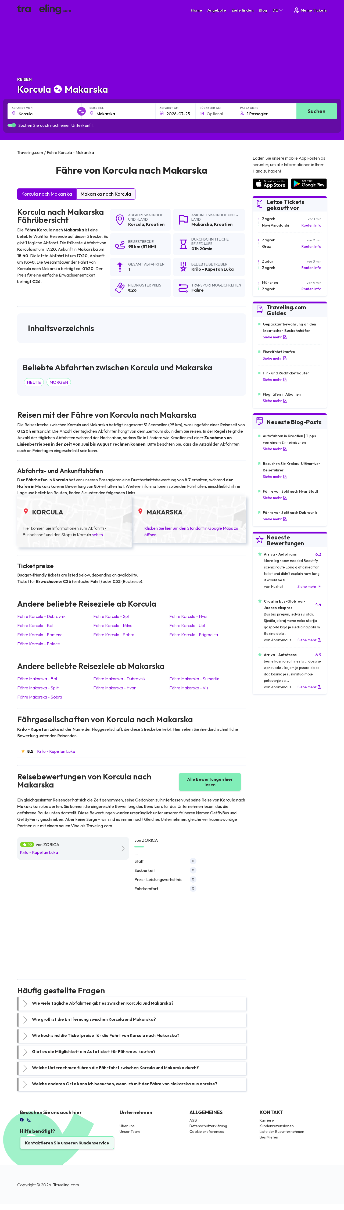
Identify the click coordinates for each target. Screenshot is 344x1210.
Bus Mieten (269, 1137)
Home (196, 10)
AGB (193, 1120)
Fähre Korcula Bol (35, 625)
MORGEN (58, 382)
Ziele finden (242, 10)
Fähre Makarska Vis (188, 687)
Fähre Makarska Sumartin (194, 678)
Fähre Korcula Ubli (187, 625)
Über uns (127, 1125)
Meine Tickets (310, 10)
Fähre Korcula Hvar (188, 616)
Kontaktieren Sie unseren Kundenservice (67, 1142)
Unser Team (130, 1131)
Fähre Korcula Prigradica (193, 634)
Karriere (267, 1120)
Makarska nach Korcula (106, 194)
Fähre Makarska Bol (37, 678)
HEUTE (34, 382)
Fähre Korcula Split (112, 616)
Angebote (216, 10)
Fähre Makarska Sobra (39, 697)
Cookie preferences (206, 1131)
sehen (97, 534)
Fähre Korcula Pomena (40, 634)
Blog (263, 10)
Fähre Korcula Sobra (113, 634)
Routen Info (311, 225)
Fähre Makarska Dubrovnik (119, 678)
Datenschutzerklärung (208, 1125)
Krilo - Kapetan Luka (56, 751)
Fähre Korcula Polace (38, 643)
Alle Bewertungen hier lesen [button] (210, 781)
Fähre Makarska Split (38, 687)
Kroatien (155, 224)
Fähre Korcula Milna (112, 625)
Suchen (316, 111)
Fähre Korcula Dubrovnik (41, 616)
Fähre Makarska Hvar (114, 687)
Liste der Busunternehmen (282, 1131)
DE (278, 10)
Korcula (136, 224)
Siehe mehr (275, 337)
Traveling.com (66, 1184)
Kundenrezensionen (277, 1125)
